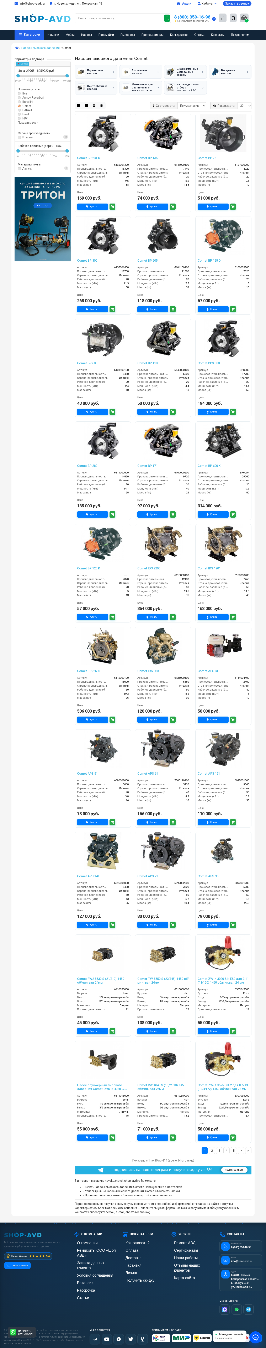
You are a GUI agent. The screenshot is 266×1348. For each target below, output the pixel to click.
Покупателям (240, 34)
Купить (92, 204)
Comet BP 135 (147, 156)
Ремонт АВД (179, 1240)
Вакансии (80, 1269)
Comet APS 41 (208, 669)
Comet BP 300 (87, 258)
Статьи (199, 34)
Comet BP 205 (147, 258)
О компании (81, 1240)
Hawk (26, 114)
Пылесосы (128, 34)
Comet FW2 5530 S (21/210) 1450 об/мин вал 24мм (100, 978)
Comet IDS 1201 (209, 566)
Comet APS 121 (209, 771)
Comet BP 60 (86, 361)
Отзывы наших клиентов (187, 1262)
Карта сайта (179, 1269)
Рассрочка (80, 1276)
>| (248, 1148)
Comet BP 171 (147, 463)
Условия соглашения (87, 1262)
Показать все (28, 122)
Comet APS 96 (208, 874)
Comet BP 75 (207, 156)
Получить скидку (133, 1276)
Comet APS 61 (147, 771)
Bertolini (27, 101)
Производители (153, 34)
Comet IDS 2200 (148, 566)
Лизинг (126, 1269)
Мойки (70, 34)
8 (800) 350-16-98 (192, 17)
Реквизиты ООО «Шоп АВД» (92, 1247)
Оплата (127, 1247)
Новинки (53, 34)
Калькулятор (179, 34)
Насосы (86, 34)
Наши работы (180, 1254)
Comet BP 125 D (209, 258)
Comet (23, 63)
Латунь (27, 168)
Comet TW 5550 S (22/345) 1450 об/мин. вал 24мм (162, 978)
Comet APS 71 (147, 874)
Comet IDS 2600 (88, 669)
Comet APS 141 (88, 874)
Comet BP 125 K (88, 566)
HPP (25, 118)
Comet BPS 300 (209, 361)
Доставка (128, 1254)
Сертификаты (180, 1247)
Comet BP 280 (87, 463)
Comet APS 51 (87, 771)
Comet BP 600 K (209, 463)
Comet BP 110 (147, 361)
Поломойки (106, 34)
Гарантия (128, 1262)
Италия (27, 137)
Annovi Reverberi (33, 97)
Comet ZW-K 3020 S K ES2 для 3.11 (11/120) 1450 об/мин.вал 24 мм (223, 978)
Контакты (217, 34)
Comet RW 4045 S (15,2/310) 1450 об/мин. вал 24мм (161, 1084)
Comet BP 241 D (88, 156)
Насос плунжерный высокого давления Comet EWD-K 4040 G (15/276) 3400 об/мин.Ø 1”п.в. (100, 1084)
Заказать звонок (237, 3)
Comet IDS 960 (148, 669)
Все (24, 93)
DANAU (27, 110)
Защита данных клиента (89, 1254)
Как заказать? (131, 1240)
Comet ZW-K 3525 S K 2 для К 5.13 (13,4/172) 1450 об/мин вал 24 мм (223, 1084)
